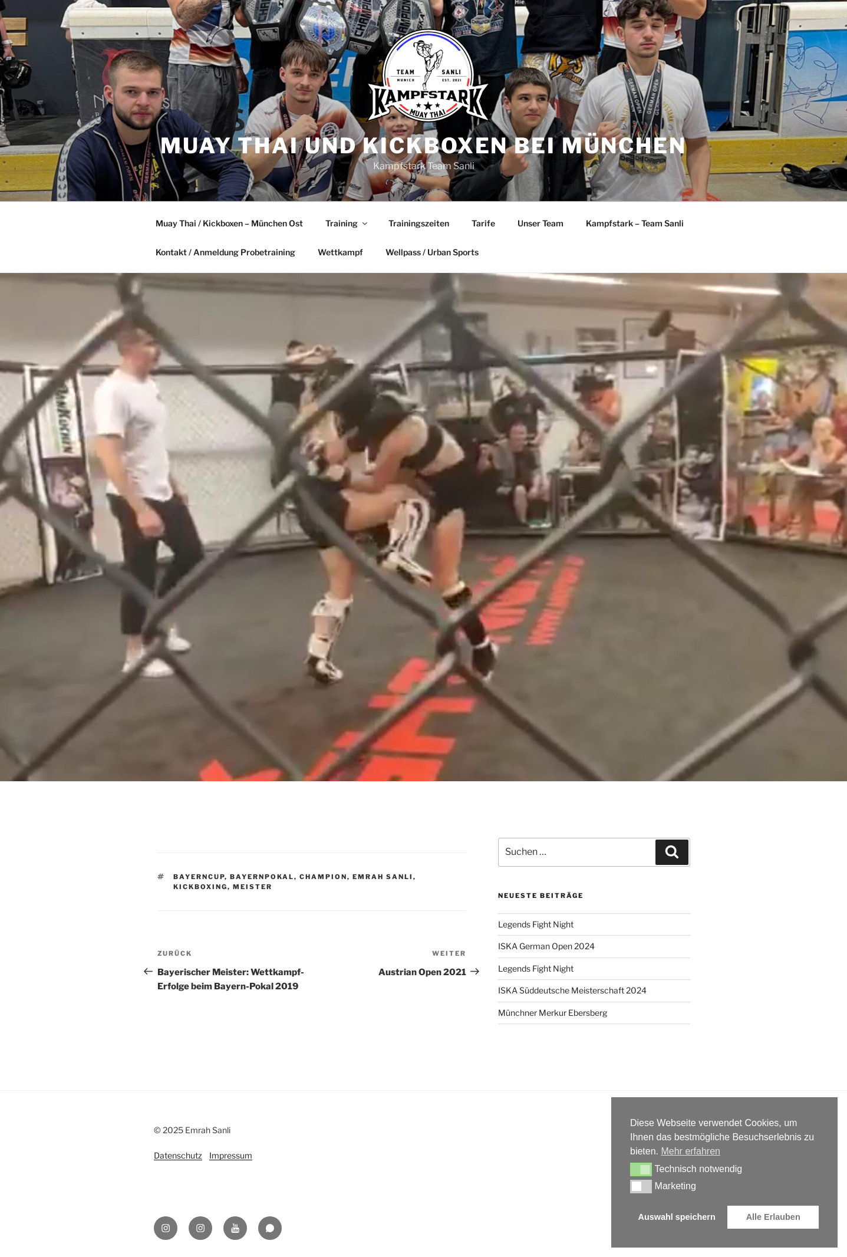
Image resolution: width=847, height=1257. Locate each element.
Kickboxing (200, 887)
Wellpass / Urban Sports (432, 252)
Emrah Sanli (382, 877)
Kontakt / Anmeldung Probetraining (225, 252)
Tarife (483, 223)
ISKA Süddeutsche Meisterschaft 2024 (572, 990)
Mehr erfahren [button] (690, 1151)
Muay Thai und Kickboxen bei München (423, 146)
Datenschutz (178, 1155)
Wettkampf (340, 252)
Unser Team (540, 223)
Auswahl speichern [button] (677, 1217)
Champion (323, 877)
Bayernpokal (262, 877)
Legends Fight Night (536, 924)
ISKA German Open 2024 (546, 946)
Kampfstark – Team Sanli (635, 223)
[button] (641, 1169)
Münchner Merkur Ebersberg (552, 1013)
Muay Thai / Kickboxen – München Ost (229, 223)
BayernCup (199, 877)
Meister (252, 887)
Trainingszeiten (418, 223)
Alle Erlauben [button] (773, 1217)
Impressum (230, 1155)
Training (347, 223)
